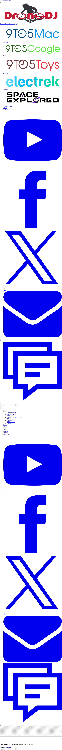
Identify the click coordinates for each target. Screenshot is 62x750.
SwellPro (5, 431)
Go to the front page (5, 747)
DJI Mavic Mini (11, 414)
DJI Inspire (10, 419)
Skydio (5, 426)
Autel (4, 429)
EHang (5, 428)
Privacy (5, 109)
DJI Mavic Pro (11, 420)
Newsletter (6, 434)
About (5, 108)
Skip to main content (5, 0)
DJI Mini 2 (10, 415)
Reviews (5, 432)
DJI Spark (9, 423)
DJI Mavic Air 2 (11, 412)
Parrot (5, 425)
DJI (5, 411)
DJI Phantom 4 (11, 422)
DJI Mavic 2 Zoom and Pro (14, 417)
